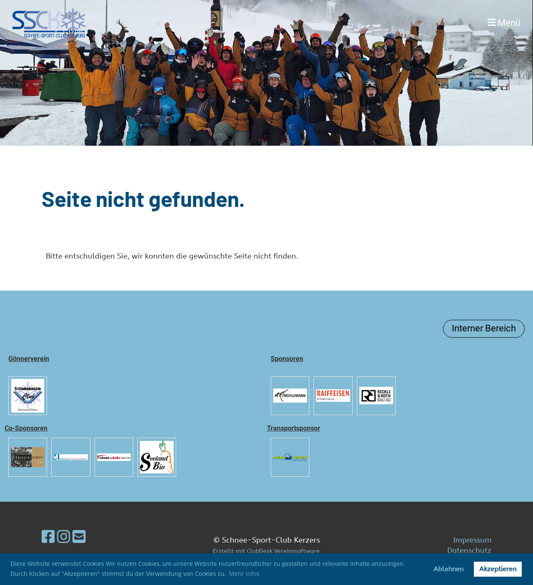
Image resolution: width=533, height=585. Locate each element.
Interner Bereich (484, 328)
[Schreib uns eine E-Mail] (79, 537)
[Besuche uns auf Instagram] (63, 537)
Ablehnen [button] (448, 569)
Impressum (472, 540)
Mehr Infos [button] (244, 574)
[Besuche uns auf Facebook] (48, 537)
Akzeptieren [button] (497, 569)
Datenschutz (469, 550)
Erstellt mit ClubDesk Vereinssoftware (266, 551)
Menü (504, 22)
